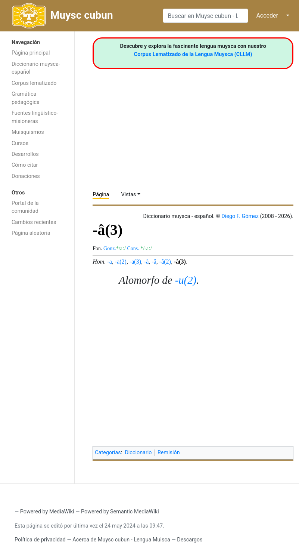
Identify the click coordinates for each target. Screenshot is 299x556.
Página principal (31, 53)
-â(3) (180, 261)
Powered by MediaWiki (47, 512)
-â (154, 261)
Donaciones (26, 176)
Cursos (20, 143)
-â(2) (165, 261)
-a (109, 261)
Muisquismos (28, 132)
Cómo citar (25, 165)
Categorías (108, 452)
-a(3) (135, 261)
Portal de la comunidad (25, 207)
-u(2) (186, 280)
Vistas (128, 194)
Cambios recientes (34, 222)
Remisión (169, 452)
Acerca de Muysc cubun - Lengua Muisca (121, 540)
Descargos (189, 540)
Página (101, 194)
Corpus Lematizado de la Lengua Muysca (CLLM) (193, 54)
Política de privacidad (40, 540)
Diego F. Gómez (240, 216)
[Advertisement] (37, 359)
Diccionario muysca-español (36, 68)
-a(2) (121, 261)
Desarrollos (25, 154)
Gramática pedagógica (26, 98)
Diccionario (138, 452)
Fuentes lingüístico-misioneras (35, 117)
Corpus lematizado (34, 83)
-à (146, 261)
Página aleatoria (31, 233)
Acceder (267, 15)
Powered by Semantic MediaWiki (120, 512)
